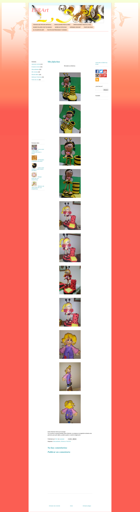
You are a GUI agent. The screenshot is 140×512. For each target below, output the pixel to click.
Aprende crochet (36, 64)
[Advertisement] (70, 46)
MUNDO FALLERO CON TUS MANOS (42, 27)
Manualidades (56, 441)
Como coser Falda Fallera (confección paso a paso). (38, 151)
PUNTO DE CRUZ (88, 27)
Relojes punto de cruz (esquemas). (37, 178)
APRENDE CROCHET (75, 27)
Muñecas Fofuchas (66, 441)
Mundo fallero (35, 74)
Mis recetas (35, 72)
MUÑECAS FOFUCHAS (61, 27)
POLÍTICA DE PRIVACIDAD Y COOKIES (57, 30)
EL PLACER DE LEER (38, 30)
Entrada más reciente (54, 506)
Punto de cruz (35, 79)
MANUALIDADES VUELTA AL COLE (82, 24)
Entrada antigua (87, 506)
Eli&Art (40, 10)
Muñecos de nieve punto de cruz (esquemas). (38, 187)
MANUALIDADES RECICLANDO (62, 24)
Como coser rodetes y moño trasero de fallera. (38, 169)
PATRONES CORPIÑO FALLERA (38, 160)
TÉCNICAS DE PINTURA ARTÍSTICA (42, 24)
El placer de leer (36, 66)
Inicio (71, 506)
